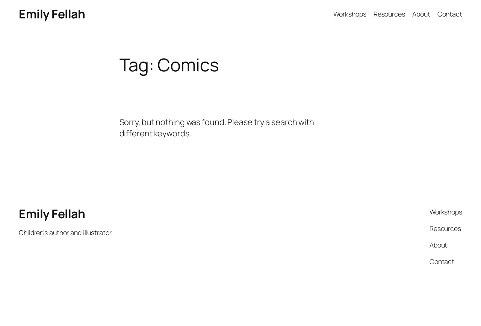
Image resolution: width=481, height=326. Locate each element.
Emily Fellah (52, 14)
